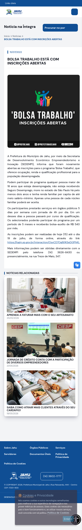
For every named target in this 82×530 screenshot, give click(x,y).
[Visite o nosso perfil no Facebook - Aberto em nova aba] (75, 476)
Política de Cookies (58, 512)
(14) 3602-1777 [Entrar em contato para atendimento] (52, 476)
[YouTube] (65, 476)
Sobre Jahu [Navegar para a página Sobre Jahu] (10, 447)
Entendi (68, 518)
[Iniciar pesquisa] (74, 28)
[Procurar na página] (56, 28)
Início (7, 36)
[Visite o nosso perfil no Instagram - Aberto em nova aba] (70, 476)
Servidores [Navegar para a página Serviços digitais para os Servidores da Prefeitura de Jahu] (10, 454)
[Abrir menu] (74, 12)
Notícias (17, 36)
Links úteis (10, 3)
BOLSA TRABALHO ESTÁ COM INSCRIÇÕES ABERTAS (33, 39)
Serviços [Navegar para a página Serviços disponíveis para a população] (60, 447)
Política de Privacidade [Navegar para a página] (62, 456)
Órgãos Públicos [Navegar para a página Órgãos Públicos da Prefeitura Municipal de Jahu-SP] (39, 447)
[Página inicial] (20, 476)
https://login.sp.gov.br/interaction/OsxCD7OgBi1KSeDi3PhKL (43, 242)
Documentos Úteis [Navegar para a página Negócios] (40, 454)
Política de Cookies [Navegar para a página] (15, 463)
